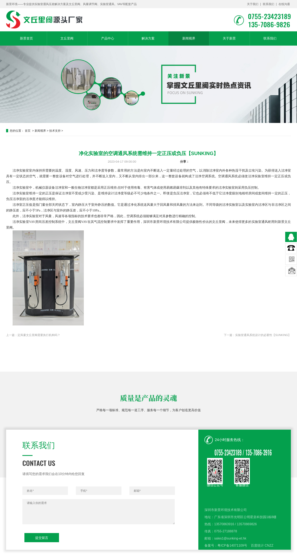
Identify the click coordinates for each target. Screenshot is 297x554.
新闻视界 (188, 38)
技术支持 (55, 130)
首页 (28, 130)
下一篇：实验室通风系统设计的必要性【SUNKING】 (257, 335)
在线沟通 (284, 4)
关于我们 (252, 4)
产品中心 (107, 38)
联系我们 (268, 4)
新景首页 (26, 38)
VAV (84, 221)
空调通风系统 (228, 176)
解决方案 (148, 38)
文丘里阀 (66, 38)
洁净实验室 (21, 193)
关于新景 (229, 38)
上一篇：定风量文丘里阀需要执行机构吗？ (33, 335)
